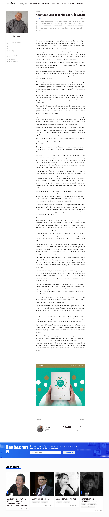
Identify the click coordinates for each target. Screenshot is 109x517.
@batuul (16, 38)
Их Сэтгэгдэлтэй (12, 61)
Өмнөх (38, 11)
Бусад (64, 3)
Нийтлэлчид (80, 3)
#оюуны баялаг (91, 504)
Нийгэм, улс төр (35, 3)
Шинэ (9, 57)
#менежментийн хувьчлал (88, 507)
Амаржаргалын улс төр (66, 499)
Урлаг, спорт (56, 3)
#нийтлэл (44, 502)
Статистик (71, 3)
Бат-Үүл (39, 18)
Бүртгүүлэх (69, 452)
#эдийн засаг (36, 502)
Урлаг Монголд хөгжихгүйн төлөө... (89, 500)
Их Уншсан (11, 59)
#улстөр (59, 502)
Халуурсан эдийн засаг (41, 499)
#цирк (83, 504)
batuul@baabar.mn (13, 51)
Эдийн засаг (46, 3)
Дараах (82, 11)
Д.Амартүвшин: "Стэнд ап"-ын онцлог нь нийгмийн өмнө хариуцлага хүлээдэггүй (17, 502)
